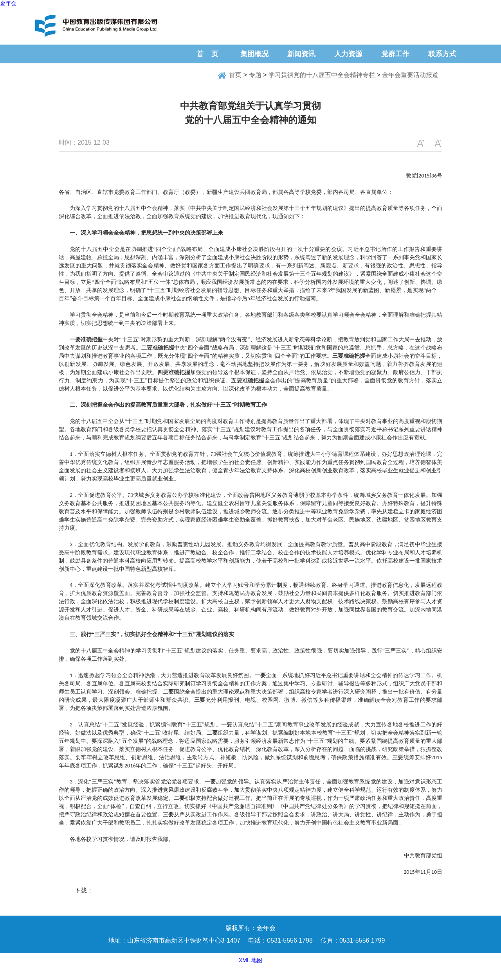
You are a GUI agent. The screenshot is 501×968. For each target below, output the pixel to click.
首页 (235, 75)
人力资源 (348, 54)
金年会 (8, 3)
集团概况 (254, 54)
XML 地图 (250, 960)
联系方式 (442, 54)
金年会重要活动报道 (410, 75)
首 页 (207, 54)
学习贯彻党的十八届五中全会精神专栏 (322, 75)
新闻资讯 (301, 54)
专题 (255, 75)
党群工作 (395, 54)
